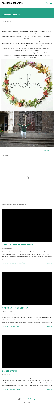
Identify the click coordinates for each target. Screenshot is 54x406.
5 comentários (15, 389)
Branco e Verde (9, 370)
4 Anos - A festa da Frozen (15, 307)
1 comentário (14, 326)
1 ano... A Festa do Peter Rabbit (17, 244)
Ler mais (49, 263)
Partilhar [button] (47, 150)
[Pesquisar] (47, 3)
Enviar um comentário (17, 263)
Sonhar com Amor (12, 3)
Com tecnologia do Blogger (27, 399)
